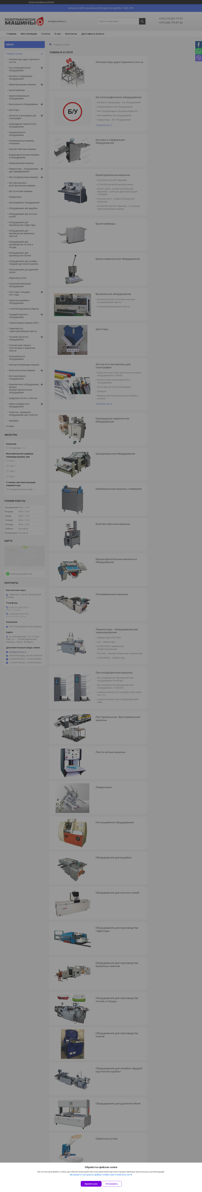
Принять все (91, 1183)
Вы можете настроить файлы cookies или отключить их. (100, 1177)
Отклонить (114, 1183)
